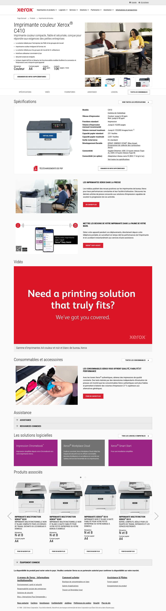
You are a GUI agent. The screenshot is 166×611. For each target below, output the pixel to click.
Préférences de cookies (82, 603)
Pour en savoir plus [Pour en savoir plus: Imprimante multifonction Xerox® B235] (23, 551)
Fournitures (69, 92)
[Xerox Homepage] (25, 10)
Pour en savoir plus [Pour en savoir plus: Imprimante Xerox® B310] (93, 551)
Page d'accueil (21, 18)
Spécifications (25, 92)
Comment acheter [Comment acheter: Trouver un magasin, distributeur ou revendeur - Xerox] (70, 577)
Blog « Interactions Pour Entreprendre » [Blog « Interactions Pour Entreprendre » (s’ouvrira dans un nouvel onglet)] (32, 597)
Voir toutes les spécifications (134, 102)
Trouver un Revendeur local (72, 590)
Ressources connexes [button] (30, 426)
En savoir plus (91, 205)
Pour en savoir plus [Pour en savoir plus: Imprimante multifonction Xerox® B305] (58, 551)
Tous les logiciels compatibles (134, 436)
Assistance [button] (25, 420)
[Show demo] (144, 82)
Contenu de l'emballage (116, 113)
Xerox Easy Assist (93, 245)
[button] (11, 516)
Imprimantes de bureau (46, 18)
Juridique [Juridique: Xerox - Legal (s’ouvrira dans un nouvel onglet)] (68, 603)
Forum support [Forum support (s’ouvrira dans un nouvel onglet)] (112, 582)
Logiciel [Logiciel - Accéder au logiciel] (114, 92)
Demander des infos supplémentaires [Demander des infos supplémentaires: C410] (31, 77)
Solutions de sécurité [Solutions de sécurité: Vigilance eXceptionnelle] (25, 593)
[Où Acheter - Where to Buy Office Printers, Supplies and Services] (144, 2)
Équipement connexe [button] (30, 562)
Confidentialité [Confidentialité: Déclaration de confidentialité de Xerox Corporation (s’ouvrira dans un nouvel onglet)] (56, 603)
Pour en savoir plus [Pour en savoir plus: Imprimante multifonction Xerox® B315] (128, 551)
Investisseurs (44, 603)
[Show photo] (93, 82)
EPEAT (110, 143)
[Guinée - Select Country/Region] (132, 2)
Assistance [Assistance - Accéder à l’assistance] (92, 92)
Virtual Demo (48, 136)
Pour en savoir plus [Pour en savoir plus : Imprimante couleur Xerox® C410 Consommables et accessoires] (93, 396)
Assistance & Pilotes (117, 577)
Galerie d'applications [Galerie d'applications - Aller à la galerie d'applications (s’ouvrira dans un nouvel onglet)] (70, 586)
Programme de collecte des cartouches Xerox (124, 146)
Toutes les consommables (138, 92)
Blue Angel (132, 143)
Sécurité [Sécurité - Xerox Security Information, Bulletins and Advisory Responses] (96, 603)
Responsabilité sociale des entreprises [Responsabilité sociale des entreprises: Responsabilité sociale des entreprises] (31, 589)
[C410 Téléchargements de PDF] (48, 168)
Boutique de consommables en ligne (75, 582)
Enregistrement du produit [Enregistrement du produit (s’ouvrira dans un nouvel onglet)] (117, 586)
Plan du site (106, 603)
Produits (32, 18)
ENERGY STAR (120, 143)
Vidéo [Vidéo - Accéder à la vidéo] (47, 92)
